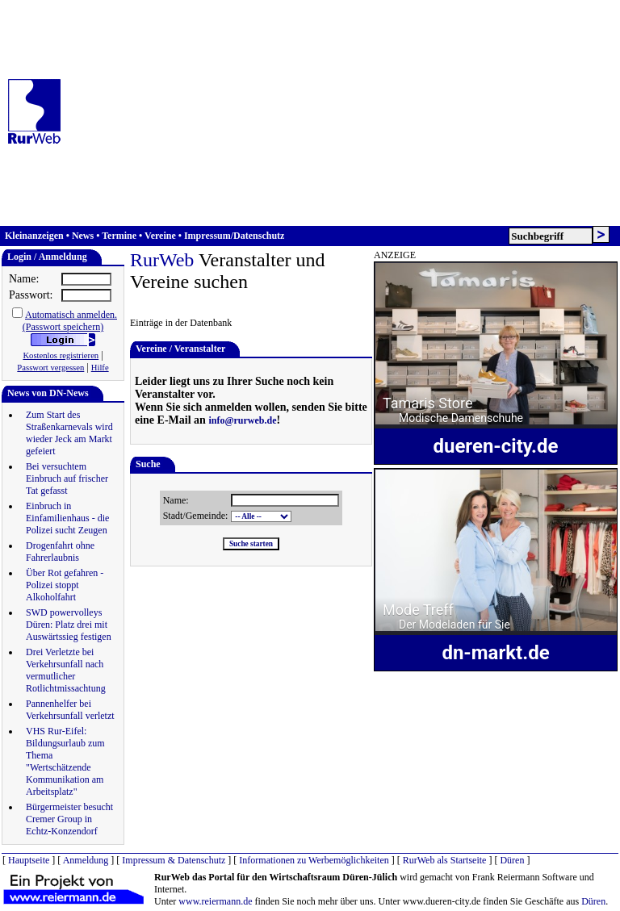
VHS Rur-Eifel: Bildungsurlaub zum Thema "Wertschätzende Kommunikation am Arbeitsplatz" (65, 761)
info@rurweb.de (242, 420)
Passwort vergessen (50, 367)
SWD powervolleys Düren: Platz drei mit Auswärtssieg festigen (68, 624)
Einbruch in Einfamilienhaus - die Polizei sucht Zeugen (67, 518)
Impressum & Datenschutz (173, 860)
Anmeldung (86, 860)
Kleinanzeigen (34, 235)
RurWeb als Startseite (445, 860)
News (83, 235)
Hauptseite (28, 860)
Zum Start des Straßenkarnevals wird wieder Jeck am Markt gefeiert (69, 433)
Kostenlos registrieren (60, 355)
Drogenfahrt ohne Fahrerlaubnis (60, 551)
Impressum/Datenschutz (234, 235)
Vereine (160, 235)
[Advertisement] (345, 113)
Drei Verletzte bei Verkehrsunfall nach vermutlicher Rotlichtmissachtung (66, 670)
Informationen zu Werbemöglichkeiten (313, 860)
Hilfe (100, 367)
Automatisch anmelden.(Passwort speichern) (70, 320)
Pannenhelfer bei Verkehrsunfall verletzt (70, 709)
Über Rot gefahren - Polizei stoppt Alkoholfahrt (64, 585)
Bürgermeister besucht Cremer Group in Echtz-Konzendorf (69, 819)
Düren (512, 860)
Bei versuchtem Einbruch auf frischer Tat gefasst (67, 478)
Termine (119, 235)
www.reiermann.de (215, 901)
